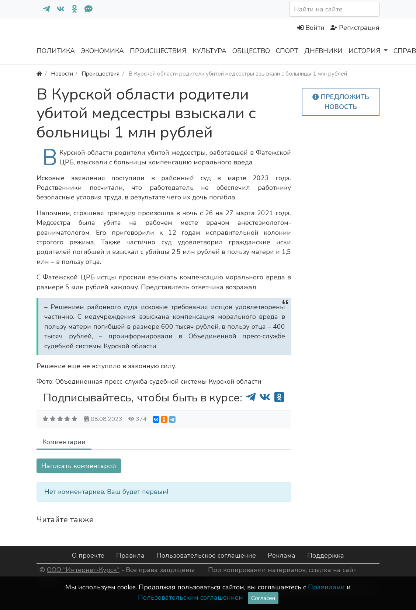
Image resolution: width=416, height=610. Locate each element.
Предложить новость (340, 102)
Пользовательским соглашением (190, 597)
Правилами (326, 587)
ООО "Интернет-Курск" (83, 569)
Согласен (263, 598)
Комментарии (64, 442)
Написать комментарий (78, 465)
